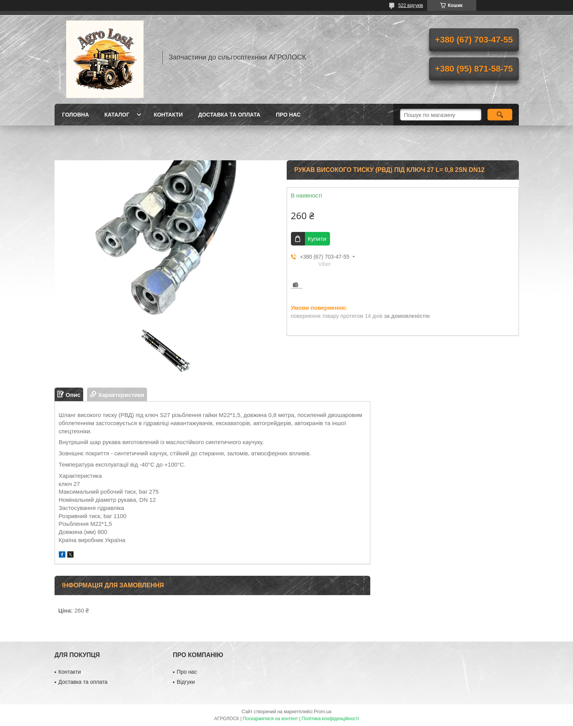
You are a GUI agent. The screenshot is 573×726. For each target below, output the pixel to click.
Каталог (117, 115)
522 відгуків (410, 5)
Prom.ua (322, 711)
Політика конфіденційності (330, 718)
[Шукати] (500, 114)
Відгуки (186, 682)
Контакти (168, 115)
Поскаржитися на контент (270, 718)
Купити (317, 238)
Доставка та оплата (229, 115)
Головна (75, 115)
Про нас (288, 115)
